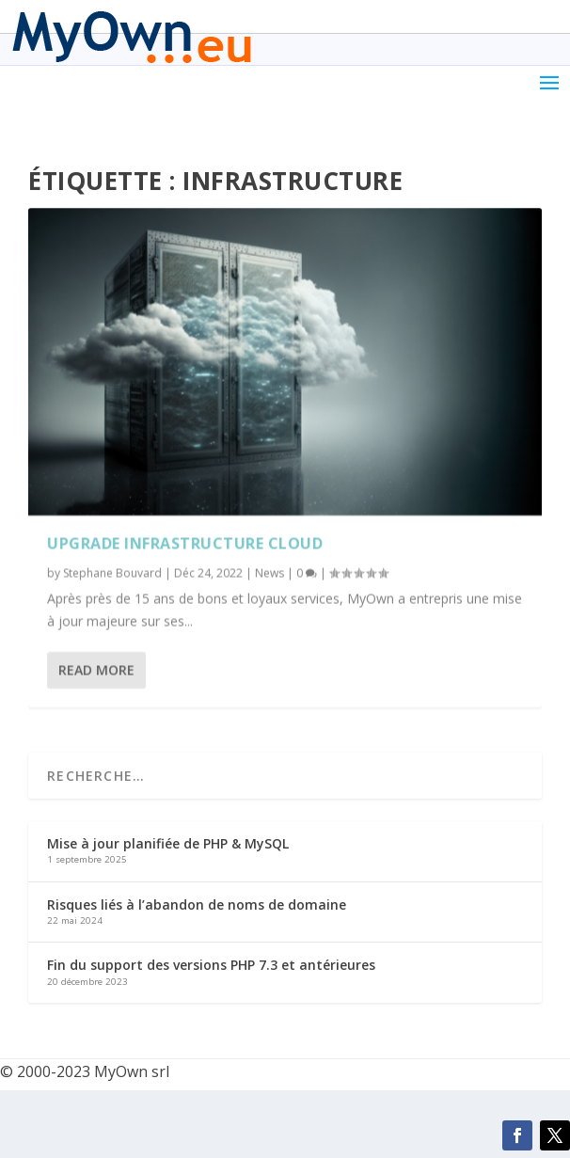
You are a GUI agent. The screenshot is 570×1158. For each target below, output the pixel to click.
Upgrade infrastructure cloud (185, 543)
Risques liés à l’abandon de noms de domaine (196, 904)
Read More (96, 670)
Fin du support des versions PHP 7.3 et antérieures (211, 965)
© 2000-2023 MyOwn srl (84, 1071)
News (269, 573)
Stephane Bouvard (112, 573)
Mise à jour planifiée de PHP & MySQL (168, 843)
